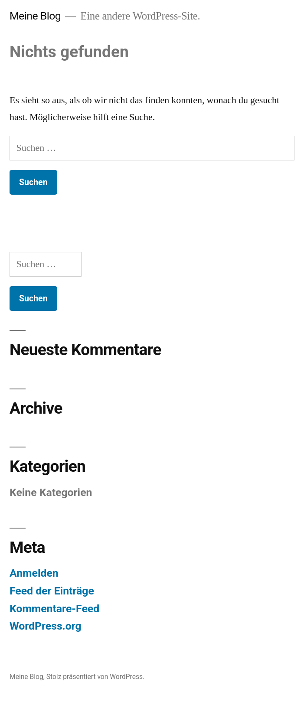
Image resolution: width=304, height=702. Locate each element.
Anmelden (34, 573)
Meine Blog (35, 16)
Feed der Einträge (52, 590)
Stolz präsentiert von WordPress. (95, 677)
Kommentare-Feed (54, 608)
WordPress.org (46, 626)
